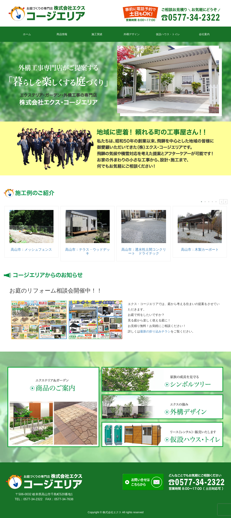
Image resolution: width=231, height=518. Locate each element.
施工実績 (97, 34)
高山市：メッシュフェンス (31, 249)
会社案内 (204, 34)
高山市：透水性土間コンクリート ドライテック (143, 251)
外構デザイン (132, 34)
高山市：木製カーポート (200, 249)
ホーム (27, 34)
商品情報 (62, 34)
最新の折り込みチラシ (155, 331)
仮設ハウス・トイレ (168, 34)
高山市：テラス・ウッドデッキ (87, 251)
